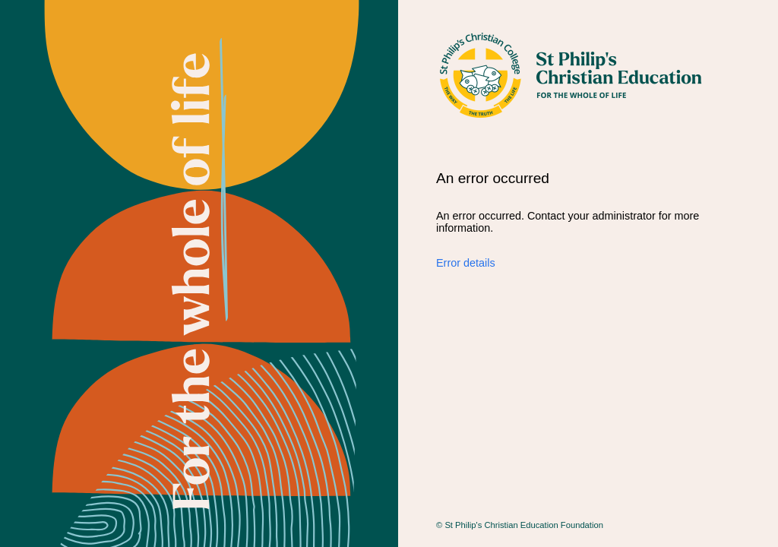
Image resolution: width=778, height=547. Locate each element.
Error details (465, 263)
